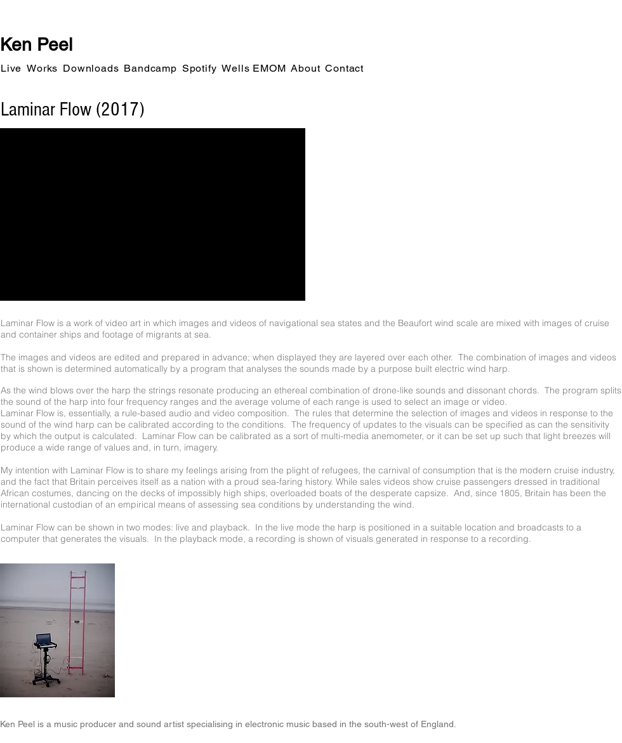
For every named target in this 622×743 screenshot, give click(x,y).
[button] (11, 68)
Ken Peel (36, 44)
